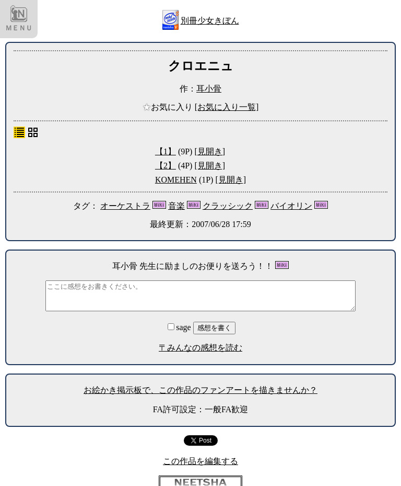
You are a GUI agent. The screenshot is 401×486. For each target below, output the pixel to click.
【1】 (165, 151)
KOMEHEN (176, 179)
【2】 (165, 165)
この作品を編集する (200, 461)
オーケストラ (125, 205)
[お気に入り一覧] (227, 107)
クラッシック (228, 205)
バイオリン (291, 205)
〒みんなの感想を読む (200, 347)
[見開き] (209, 151)
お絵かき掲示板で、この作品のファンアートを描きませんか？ (200, 390)
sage (180, 327)
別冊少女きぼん (210, 20)
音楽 (176, 205)
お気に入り (169, 107)
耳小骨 (208, 88)
